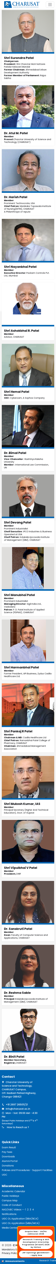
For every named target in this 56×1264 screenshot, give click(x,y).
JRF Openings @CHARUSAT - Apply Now (36, 1253)
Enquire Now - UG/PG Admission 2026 (36, 1232)
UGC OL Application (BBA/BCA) (20, 1218)
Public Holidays (10, 1196)
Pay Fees (7, 1152)
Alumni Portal (9, 1161)
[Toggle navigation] (50, 5)
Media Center (10, 1227)
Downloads (8, 1156)
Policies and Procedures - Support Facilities (27, 1170)
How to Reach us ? (17, 1127)
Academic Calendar (13, 1191)
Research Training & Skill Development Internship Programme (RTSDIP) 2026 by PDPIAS (36, 1243)
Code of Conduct (12, 1205)
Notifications (9, 1214)
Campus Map (9, 1200)
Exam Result (9, 1147)
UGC (4, 1174)
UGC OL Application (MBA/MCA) (21, 1223)
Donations (8, 1165)
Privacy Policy (10, 1253)
